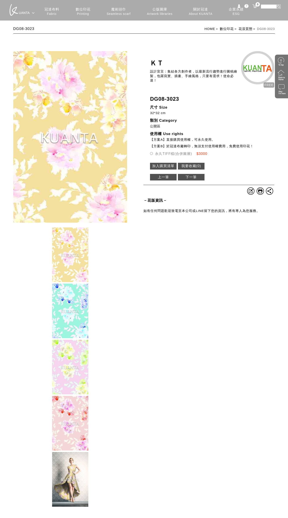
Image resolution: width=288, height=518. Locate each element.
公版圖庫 (159, 11)
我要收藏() (191, 166)
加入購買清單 (163, 166)
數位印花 (83, 11)
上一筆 (163, 177)
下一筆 (191, 177)
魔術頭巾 (119, 11)
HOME (209, 29)
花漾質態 (245, 29)
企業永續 (236, 11)
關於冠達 (200, 11)
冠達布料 (51, 11)
